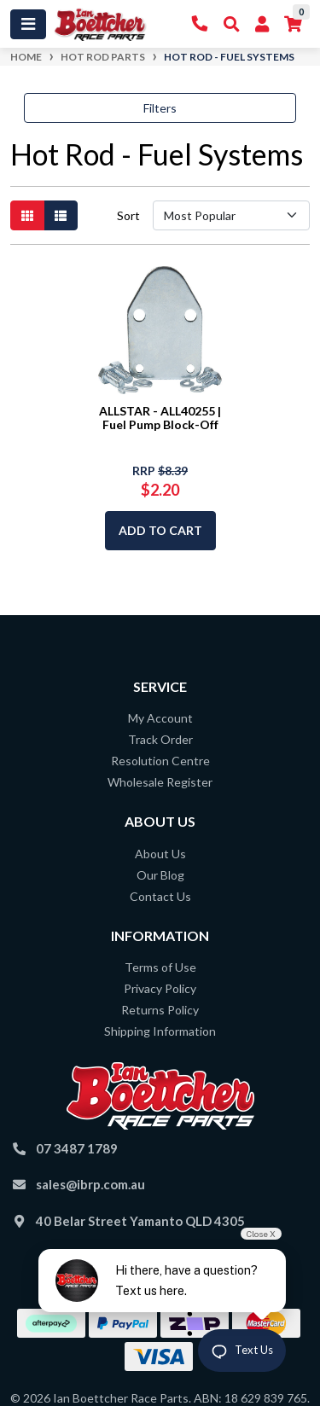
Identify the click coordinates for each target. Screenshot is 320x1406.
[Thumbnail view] (27, 215)
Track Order (160, 739)
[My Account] (261, 24)
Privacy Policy (160, 988)
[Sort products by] (231, 215)
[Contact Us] (200, 24)
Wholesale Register (160, 782)
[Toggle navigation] (28, 24)
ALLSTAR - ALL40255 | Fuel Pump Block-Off (160, 418)
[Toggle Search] (231, 24)
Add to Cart (160, 530)
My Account (160, 718)
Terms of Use (160, 967)
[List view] (61, 215)
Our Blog (160, 875)
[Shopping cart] (293, 24)
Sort (128, 215)
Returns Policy (160, 1009)
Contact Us (160, 896)
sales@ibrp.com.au (90, 1184)
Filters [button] (160, 108)
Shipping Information (160, 1031)
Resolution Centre (160, 760)
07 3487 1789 (77, 1148)
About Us (160, 853)
